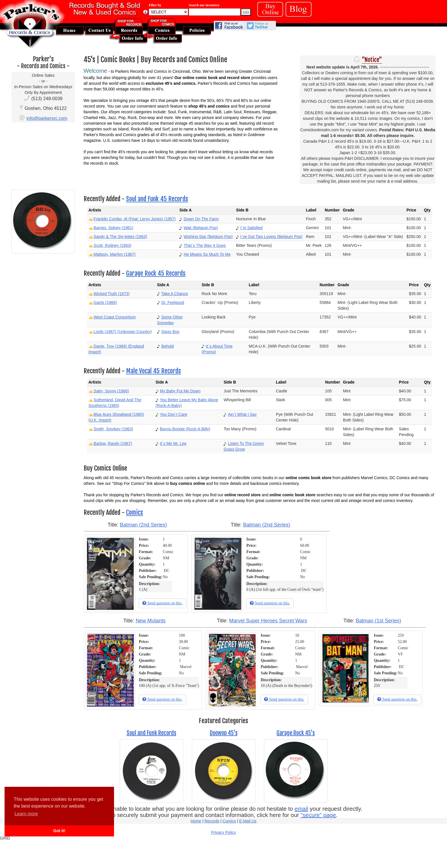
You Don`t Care (173, 414)
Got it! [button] (59, 830)
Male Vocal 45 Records (153, 371)
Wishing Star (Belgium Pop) (208, 236)
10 (297, 635)
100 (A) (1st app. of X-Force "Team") (169, 685)
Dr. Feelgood (172, 302)
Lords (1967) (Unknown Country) (123, 331)
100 (182, 635)
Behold (167, 346)
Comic (168, 552)
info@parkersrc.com (47, 118)
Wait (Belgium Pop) (201, 227)
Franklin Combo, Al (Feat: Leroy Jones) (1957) (135, 219)
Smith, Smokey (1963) (113, 429)
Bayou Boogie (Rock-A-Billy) (185, 429)
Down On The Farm (201, 219)
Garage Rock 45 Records (156, 273)
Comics (134, 512)
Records (211, 821)
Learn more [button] (26, 813)
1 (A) (143, 589)
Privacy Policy (223, 832)
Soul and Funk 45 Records (157, 199)
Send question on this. (162, 603)
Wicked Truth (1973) (111, 293)
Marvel (185, 667)
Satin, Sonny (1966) (111, 391)
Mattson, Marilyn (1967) (114, 254)
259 (401, 635)
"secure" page (318, 815)
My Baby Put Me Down (180, 391)
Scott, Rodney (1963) (112, 245)
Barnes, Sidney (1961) (113, 227)
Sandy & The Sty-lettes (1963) (120, 236)
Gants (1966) (105, 302)
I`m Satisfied (251, 227)
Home (195, 821)
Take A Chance (174, 293)
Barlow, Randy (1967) (113, 443)
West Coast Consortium (115, 317)
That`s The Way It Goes (205, 245)
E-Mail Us (248, 821)
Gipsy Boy (170, 331)
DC (166, 570)
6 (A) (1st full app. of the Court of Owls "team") (285, 589)
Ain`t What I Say (242, 414)
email (301, 809)
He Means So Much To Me (207, 254)
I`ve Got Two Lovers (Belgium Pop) (271, 236)
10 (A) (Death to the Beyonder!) (286, 685)
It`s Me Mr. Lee (173, 443)
